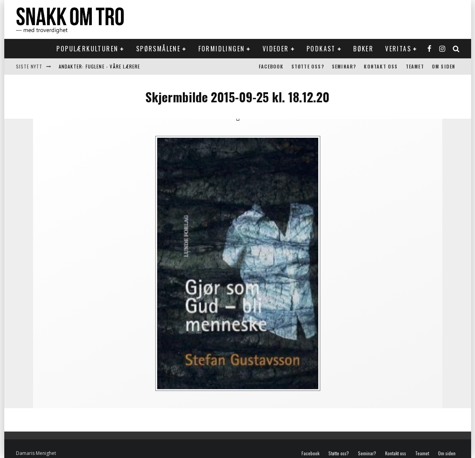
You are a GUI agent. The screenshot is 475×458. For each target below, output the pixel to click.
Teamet (415, 66)
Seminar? (344, 66)
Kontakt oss (381, 66)
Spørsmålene (158, 48)
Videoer (276, 48)
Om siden (444, 66)
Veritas (398, 48)
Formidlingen (221, 48)
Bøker (363, 48)
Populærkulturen (87, 48)
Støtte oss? (307, 66)
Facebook (271, 66)
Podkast (321, 48)
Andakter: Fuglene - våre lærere (99, 66)
